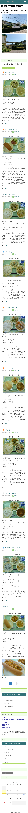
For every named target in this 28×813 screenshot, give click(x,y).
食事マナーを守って (11, 129)
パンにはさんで (9, 607)
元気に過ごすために (11, 194)
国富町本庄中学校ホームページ (13, 2)
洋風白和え (8, 252)
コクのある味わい (10, 493)
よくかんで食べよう (11, 308)
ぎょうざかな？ (9, 368)
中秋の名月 (8, 430)
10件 (12, 68)
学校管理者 (15, 74)
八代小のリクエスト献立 (12, 548)
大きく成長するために (11, 72)
